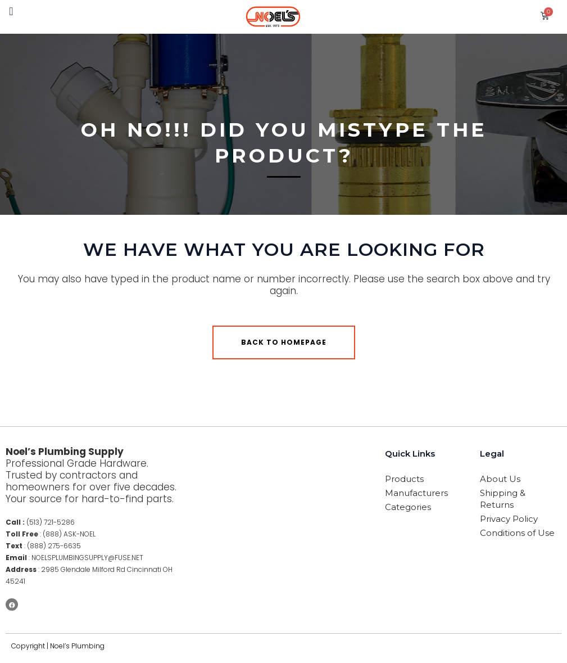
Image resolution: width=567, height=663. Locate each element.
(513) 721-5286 (50, 522)
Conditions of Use (517, 532)
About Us (500, 478)
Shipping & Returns (502, 499)
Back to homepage (283, 342)
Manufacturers (416, 493)
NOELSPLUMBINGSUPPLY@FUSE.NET (87, 557)
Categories (408, 507)
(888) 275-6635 (54, 546)
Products (404, 478)
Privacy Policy (509, 518)
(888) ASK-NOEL (69, 534)
